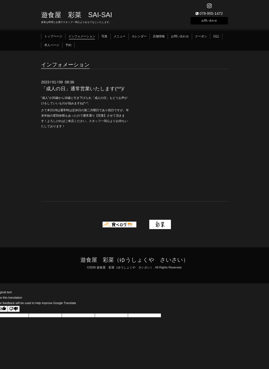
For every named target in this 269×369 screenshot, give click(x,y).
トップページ (53, 37)
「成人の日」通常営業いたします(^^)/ (82, 90)
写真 (104, 37)
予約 (68, 46)
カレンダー (139, 37)
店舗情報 (159, 37)
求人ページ (51, 46)
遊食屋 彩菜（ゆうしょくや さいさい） (134, 261)
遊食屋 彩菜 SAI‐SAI (76, 16)
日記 (216, 37)
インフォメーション (81, 37)
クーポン (201, 37)
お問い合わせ (209, 21)
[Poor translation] (14, 310)
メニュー (120, 37)
